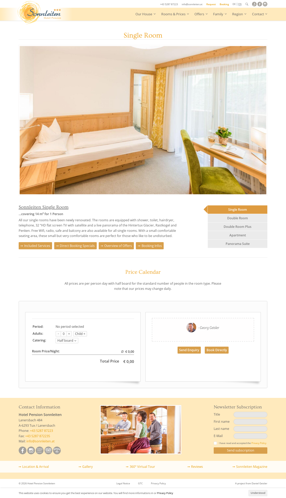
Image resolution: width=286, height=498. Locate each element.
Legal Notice (123, 483)
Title (217, 414)
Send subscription (240, 450)
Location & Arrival (35, 466)
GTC (140, 483)
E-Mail (218, 436)
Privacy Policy (165, 493)
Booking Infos (152, 246)
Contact (258, 14)
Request (211, 4)
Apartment (237, 235)
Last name (221, 428)
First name (222, 421)
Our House (143, 14)
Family (218, 14)
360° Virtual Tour (142, 466)
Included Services (37, 246)
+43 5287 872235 (37, 436)
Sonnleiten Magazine (251, 466)
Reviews (197, 466)
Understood (258, 493)
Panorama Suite (238, 244)
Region (237, 14)
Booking (224, 4)
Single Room (237, 209)
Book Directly (217, 350)
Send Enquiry (189, 350)
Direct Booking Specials (77, 246)
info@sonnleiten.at (192, 4)
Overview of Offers (118, 246)
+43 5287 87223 (169, 4)
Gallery (87, 466)
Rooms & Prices (173, 14)
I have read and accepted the (240, 443)
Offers (199, 14)
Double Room (237, 218)
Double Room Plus (237, 226)
